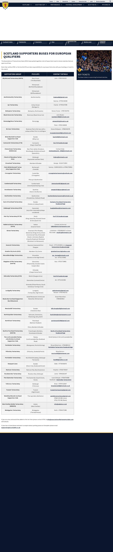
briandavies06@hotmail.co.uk (60, 386)
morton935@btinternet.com (60, 353)
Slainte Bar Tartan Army (63, 380)
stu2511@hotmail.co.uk (63, 232)
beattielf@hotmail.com (60, 137)
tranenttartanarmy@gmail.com (60, 390)
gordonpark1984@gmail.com (60, 320)
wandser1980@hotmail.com (60, 117)
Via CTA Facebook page (60, 143)
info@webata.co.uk (60, 404)
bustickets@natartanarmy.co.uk (60, 314)
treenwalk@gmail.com (60, 97)
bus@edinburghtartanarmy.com (60, 208)
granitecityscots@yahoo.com (60, 251)
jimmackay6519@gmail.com (60, 183)
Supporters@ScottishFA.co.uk (10, 427)
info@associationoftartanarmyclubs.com (60, 419)
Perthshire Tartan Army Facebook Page (60, 347)
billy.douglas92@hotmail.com (60, 308)
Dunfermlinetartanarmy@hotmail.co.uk (60, 196)
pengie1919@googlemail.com (60, 189)
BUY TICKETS (84, 74)
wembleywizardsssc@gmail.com (60, 396)
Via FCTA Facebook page (60, 216)
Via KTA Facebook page (60, 276)
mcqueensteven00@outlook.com (60, 133)
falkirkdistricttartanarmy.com (60, 226)
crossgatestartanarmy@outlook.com (60, 173)
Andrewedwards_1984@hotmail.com (60, 151)
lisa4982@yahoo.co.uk (60, 360)
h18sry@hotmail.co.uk (60, 157)
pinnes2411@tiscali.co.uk (60, 121)
